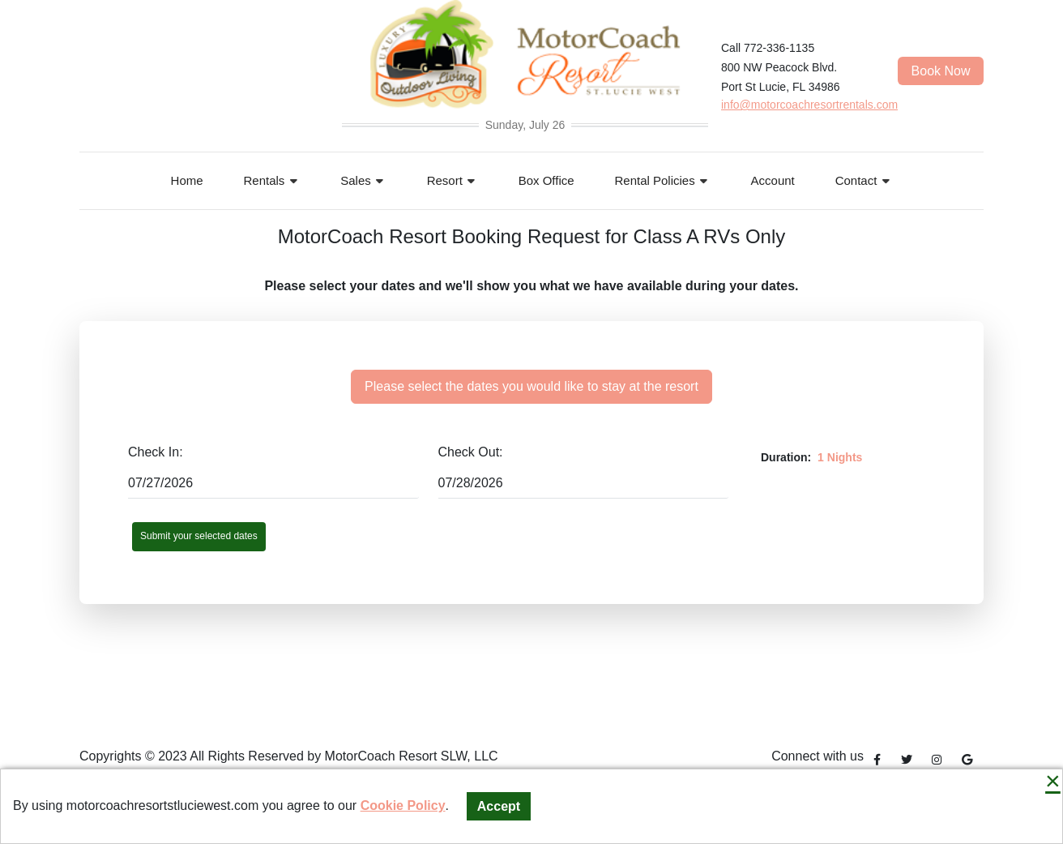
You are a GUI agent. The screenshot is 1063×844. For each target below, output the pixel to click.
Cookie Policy (403, 805)
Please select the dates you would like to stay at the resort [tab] (531, 386)
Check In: (155, 452)
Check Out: (470, 452)
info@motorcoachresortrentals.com (809, 104)
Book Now (941, 71)
